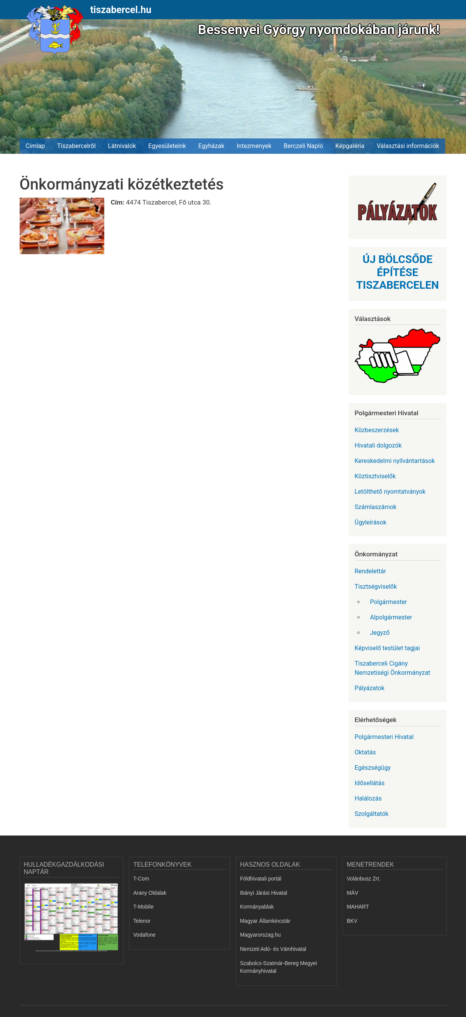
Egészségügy (373, 767)
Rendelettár (370, 571)
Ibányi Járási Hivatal (263, 893)
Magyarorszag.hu (260, 935)
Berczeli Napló (303, 146)
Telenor (141, 921)
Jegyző (380, 632)
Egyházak (211, 146)
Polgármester (388, 602)
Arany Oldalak (149, 893)
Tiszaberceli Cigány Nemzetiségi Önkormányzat (392, 668)
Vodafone (144, 935)
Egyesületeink (167, 146)
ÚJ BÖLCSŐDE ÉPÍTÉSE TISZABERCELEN (397, 272)
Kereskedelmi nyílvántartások (395, 460)
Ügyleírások (371, 522)
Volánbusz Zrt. (364, 879)
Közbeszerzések (377, 430)
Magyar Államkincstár (265, 921)
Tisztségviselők (376, 586)
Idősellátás (370, 783)
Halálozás (368, 798)
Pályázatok (370, 688)
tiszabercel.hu (120, 9)
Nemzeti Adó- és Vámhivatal (273, 949)
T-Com (141, 879)
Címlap (35, 146)
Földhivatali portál (260, 879)
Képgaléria (350, 146)
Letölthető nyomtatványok (390, 491)
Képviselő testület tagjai (387, 648)
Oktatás (365, 752)
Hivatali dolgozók (378, 445)
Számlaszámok (376, 507)
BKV (352, 921)
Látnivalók (122, 146)
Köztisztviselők (375, 476)
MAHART (358, 907)
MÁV (352, 893)
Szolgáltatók (372, 813)
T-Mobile (143, 907)
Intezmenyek (254, 146)
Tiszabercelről (76, 146)
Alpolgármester (391, 617)
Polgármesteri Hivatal (384, 737)
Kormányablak (257, 907)
